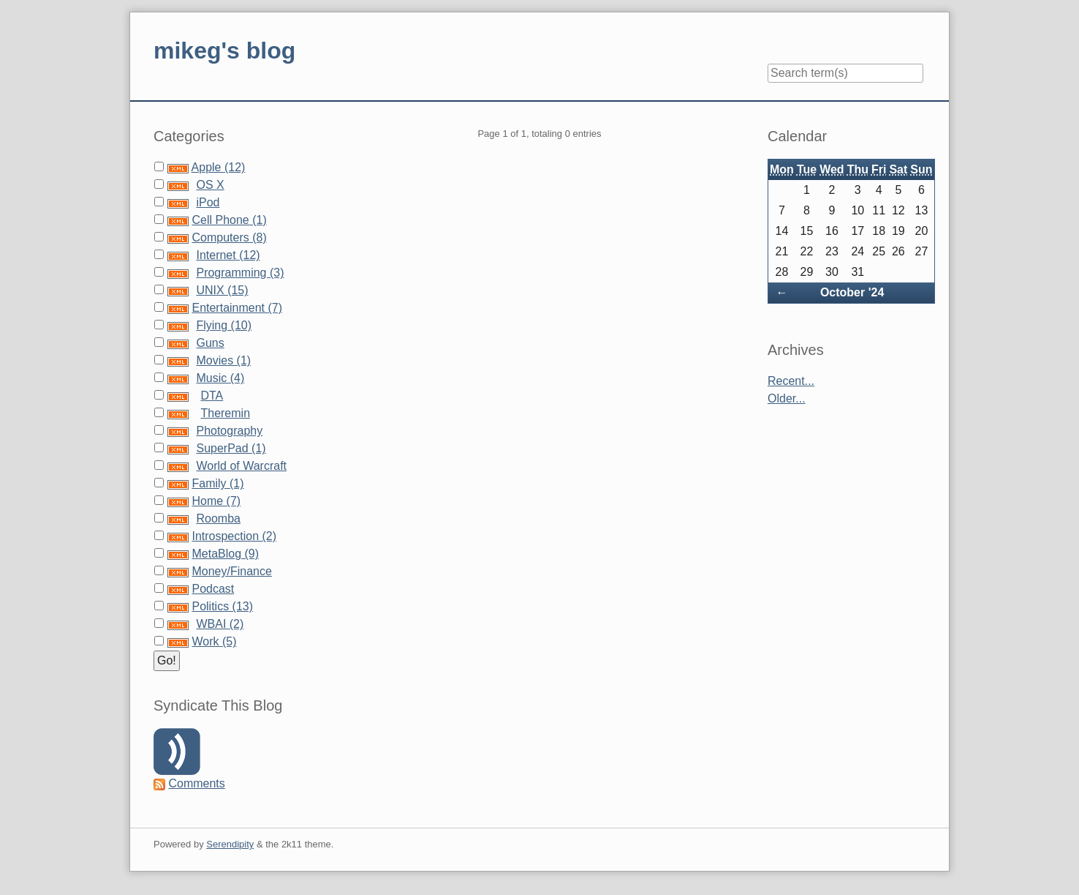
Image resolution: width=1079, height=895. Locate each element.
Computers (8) (229, 237)
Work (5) (214, 641)
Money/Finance (231, 571)
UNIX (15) (222, 290)
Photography (229, 430)
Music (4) (220, 378)
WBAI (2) (219, 624)
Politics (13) (222, 606)
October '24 (852, 292)
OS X (210, 185)
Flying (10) (223, 325)
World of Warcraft (241, 466)
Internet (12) (228, 255)
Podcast (213, 589)
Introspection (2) (234, 536)
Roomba (218, 518)
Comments (196, 783)
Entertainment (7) (237, 308)
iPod (207, 202)
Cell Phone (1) (229, 220)
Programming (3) (240, 272)
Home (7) (216, 501)
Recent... (791, 381)
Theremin (225, 413)
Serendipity (230, 844)
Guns (210, 343)
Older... (787, 398)
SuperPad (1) (230, 448)
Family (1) (217, 483)
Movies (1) (223, 360)
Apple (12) (219, 167)
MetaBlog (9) (225, 553)
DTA (211, 395)
